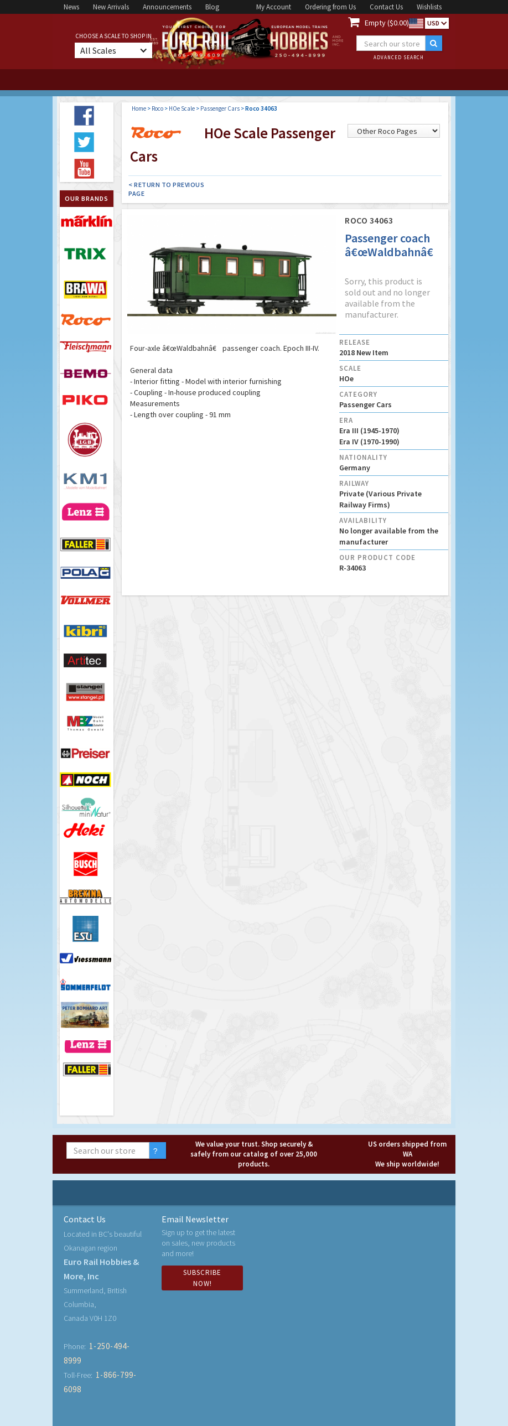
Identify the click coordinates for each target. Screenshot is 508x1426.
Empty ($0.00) (387, 23)
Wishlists (429, 7)
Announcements (167, 7)
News (71, 7)
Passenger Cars (220, 108)
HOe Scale (182, 108)
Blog (212, 7)
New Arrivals (111, 7)
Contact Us (386, 7)
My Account (273, 7)
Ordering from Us (330, 7)
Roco (157, 108)
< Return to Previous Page (166, 189)
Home (139, 108)
